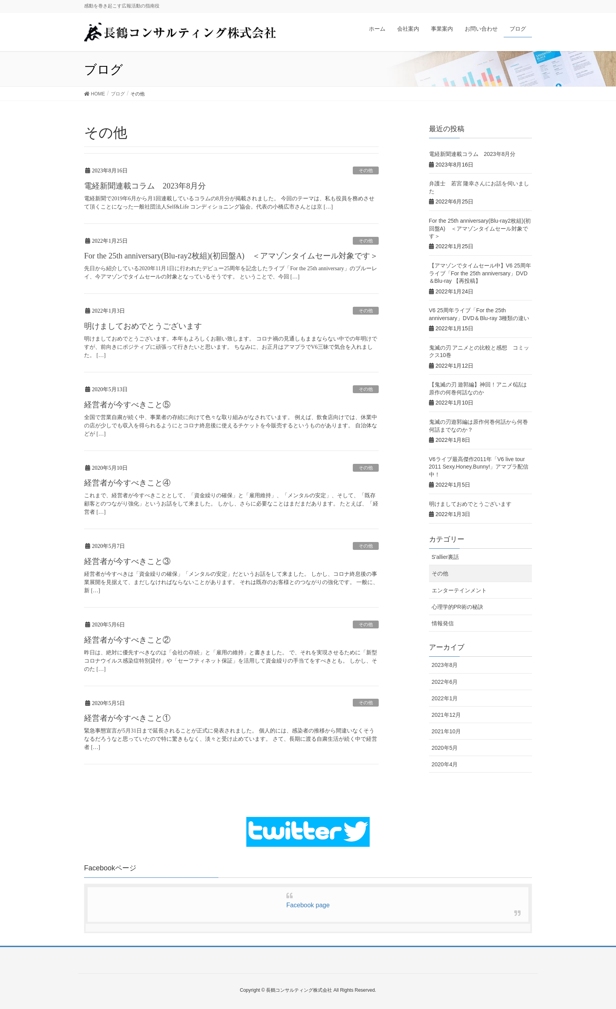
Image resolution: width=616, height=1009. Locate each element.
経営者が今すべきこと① (127, 718)
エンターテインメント (459, 590)
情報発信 (443, 623)
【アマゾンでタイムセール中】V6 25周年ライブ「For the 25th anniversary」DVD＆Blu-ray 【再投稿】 (480, 273)
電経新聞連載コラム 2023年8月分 (145, 185)
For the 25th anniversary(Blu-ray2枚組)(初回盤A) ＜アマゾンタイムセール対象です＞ (231, 255)
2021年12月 (446, 715)
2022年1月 (445, 698)
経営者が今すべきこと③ (127, 561)
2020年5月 (445, 748)
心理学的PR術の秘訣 (457, 607)
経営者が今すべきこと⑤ (127, 404)
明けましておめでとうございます (143, 326)
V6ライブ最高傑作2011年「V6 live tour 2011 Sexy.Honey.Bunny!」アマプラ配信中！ (479, 467)
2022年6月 (445, 682)
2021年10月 (446, 731)
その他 (366, 170)
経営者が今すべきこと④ (127, 482)
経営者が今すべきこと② (127, 639)
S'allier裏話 (445, 557)
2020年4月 (445, 764)
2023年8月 (445, 665)
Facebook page (308, 905)
